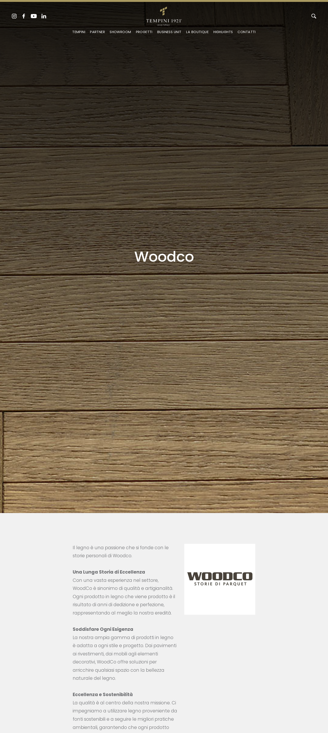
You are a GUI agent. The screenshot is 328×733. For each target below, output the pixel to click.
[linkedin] (43, 16)
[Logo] (164, 15)
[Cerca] (313, 16)
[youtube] (34, 16)
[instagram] (14, 16)
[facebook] (23, 16)
